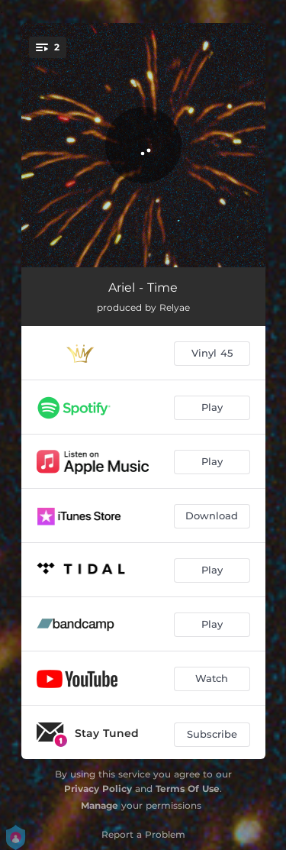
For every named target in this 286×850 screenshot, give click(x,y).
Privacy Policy (98, 788)
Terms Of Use (188, 788)
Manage (99, 805)
